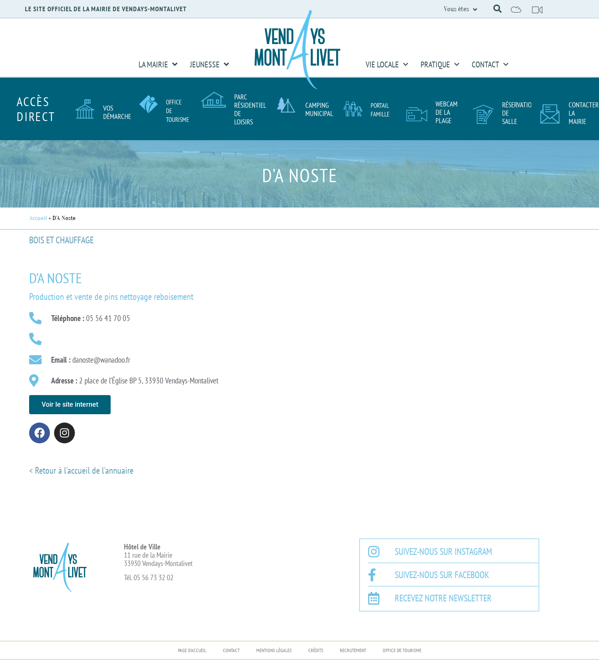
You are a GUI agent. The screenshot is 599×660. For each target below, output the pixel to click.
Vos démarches (118, 112)
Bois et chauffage (61, 240)
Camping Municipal (319, 109)
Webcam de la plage (447, 112)
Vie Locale (387, 64)
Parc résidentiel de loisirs (250, 109)
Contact (490, 64)
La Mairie (158, 64)
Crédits (315, 650)
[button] (497, 8)
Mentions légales (274, 650)
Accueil (38, 218)
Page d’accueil (192, 650)
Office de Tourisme (402, 650)
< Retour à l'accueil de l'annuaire (81, 470)
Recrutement (353, 650)
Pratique (440, 64)
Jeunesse (209, 64)
